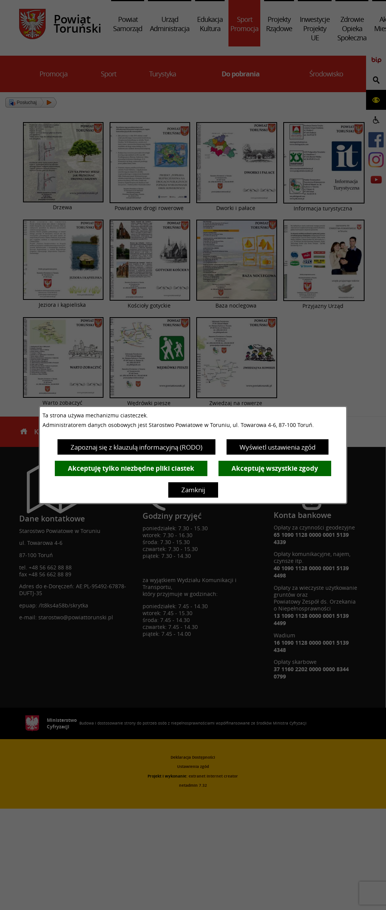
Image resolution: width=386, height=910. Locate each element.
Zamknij (193, 489)
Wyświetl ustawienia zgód (277, 447)
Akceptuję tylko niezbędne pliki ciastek (131, 468)
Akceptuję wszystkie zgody (275, 468)
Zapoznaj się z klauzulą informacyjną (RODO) (136, 447)
